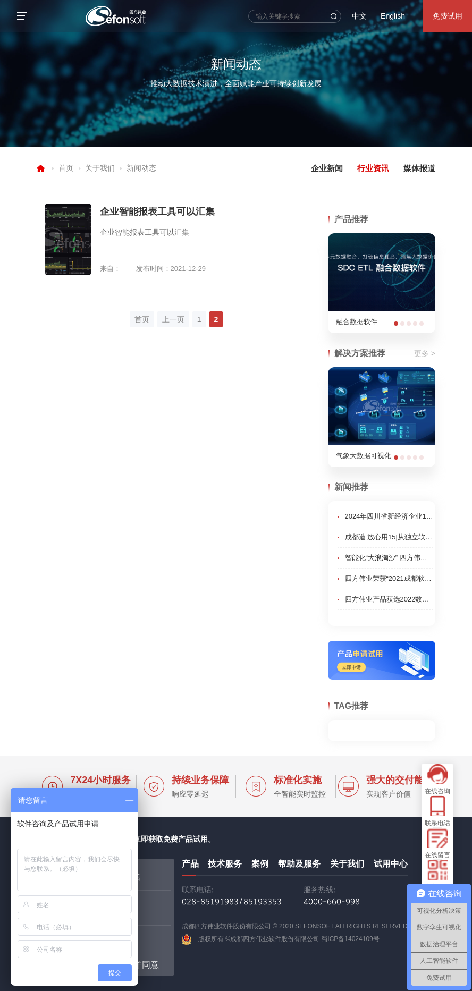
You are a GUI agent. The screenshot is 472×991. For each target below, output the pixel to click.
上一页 (173, 319)
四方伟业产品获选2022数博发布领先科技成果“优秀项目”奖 (389, 599)
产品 (190, 863)
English (393, 16)
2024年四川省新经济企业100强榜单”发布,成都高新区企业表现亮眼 (389, 516)
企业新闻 (327, 168)
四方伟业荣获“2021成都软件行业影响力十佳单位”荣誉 (389, 578)
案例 (259, 863)
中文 (359, 16)
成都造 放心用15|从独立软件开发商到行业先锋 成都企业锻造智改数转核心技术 (389, 537)
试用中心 (391, 863)
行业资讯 (373, 168)
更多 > (424, 353)
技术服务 (225, 863)
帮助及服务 (299, 863)
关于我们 (100, 168)
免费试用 (447, 16)
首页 (65, 168)
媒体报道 (419, 168)
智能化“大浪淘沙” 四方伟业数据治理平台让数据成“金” (389, 558)
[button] (396, 323)
